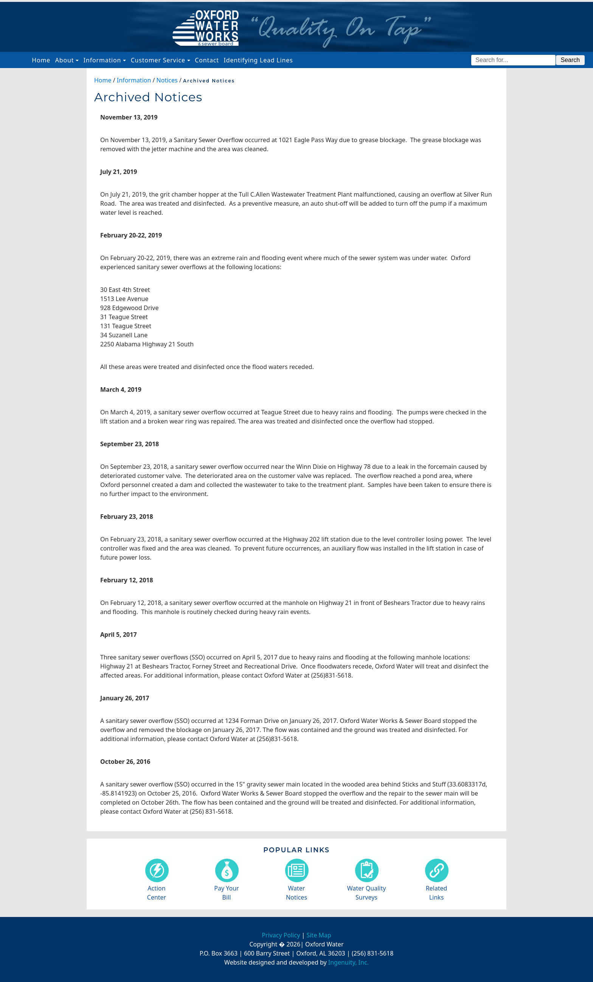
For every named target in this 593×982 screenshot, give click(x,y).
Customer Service (158, 60)
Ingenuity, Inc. (348, 962)
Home (42, 59)
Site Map (318, 935)
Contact (207, 60)
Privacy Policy (281, 935)
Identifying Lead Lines (258, 60)
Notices (167, 80)
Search (570, 60)
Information (102, 60)
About (64, 60)
